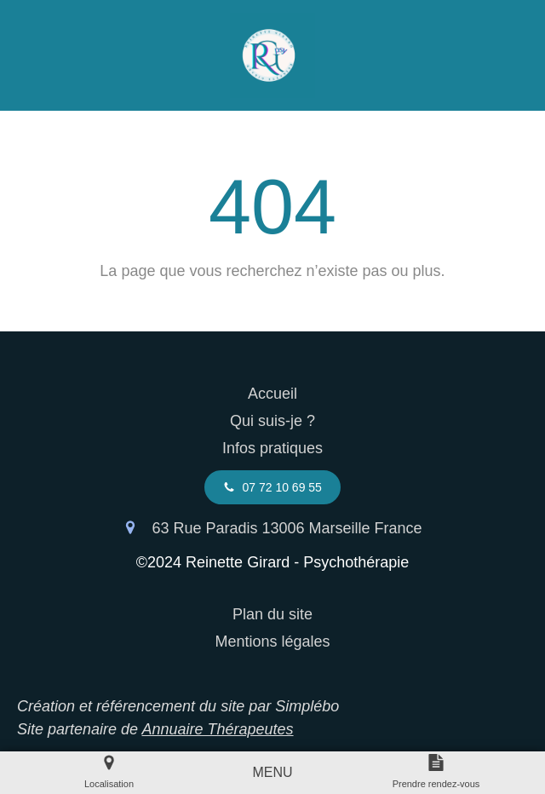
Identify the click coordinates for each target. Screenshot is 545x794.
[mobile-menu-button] (272, 773)
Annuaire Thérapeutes (217, 729)
